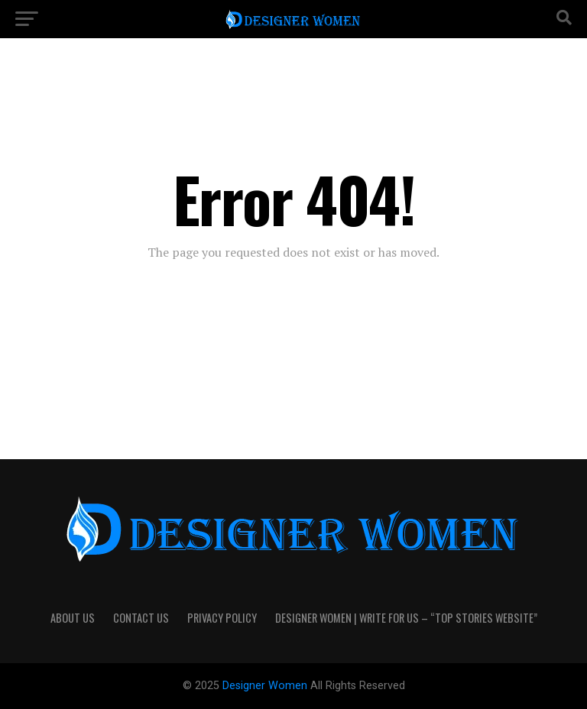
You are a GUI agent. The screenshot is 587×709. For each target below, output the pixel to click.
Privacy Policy (222, 618)
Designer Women (266, 685)
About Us (72, 618)
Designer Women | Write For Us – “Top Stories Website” (406, 618)
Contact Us (141, 618)
